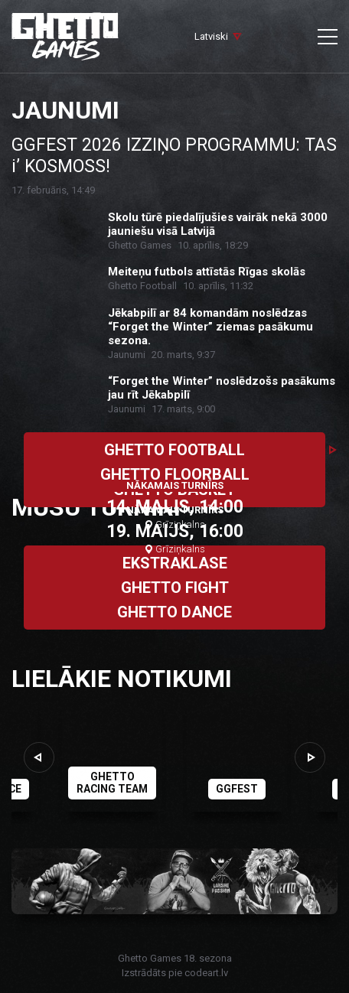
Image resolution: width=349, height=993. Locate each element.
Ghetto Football (142, 285)
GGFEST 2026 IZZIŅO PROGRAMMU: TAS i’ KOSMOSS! (174, 156)
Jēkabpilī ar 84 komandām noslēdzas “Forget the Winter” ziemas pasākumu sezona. (210, 326)
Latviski (211, 36)
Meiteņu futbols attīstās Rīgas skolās (206, 271)
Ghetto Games (139, 245)
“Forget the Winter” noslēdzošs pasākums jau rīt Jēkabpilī (221, 388)
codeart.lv (206, 972)
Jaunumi (126, 354)
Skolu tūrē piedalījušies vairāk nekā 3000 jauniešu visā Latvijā (218, 224)
